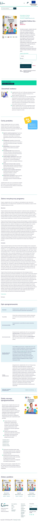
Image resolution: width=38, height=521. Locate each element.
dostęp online (23, 363)
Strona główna (22, 15)
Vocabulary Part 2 (5, 441)
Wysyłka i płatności (23, 513)
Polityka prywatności (23, 510)
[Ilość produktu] (26, 63)
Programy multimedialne (27, 72)
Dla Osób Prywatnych (31, 70)
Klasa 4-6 (25, 71)
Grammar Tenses (5, 444)
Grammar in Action (6, 445)
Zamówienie (23, 505)
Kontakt (12, 506)
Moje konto (23, 503)
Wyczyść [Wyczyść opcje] (21, 58)
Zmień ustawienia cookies (23, 515)
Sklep (12, 505)
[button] (16, 25)
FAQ (12, 508)
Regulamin (23, 508)
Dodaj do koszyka (25, 66)
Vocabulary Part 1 (5, 439)
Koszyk (22, 506)
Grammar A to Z (5, 442)
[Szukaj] (14, 8)
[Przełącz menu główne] (24, 3)
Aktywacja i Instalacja (13, 510)
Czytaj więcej (3, 294)
